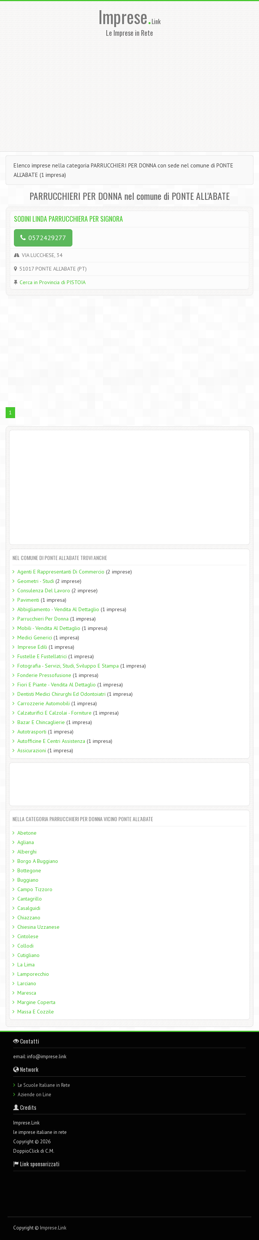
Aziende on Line (34, 1094)
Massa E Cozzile (35, 1011)
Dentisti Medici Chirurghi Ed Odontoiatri (61, 694)
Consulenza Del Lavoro (43, 590)
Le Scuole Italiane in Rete (44, 1085)
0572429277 (43, 237)
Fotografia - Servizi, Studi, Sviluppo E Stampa (68, 665)
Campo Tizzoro (34, 889)
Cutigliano (28, 955)
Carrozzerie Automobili (43, 703)
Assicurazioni (31, 750)
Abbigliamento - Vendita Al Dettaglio (58, 609)
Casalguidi (28, 908)
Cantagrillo (29, 898)
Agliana (25, 842)
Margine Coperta (36, 1002)
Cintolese (27, 936)
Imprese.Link (53, 1228)
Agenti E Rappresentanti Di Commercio (60, 571)
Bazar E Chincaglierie (41, 722)
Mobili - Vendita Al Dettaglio (48, 628)
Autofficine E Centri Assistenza (51, 741)
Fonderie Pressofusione (44, 675)
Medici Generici (34, 637)
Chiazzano (28, 917)
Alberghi (27, 851)
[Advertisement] (132, 92)
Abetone (27, 832)
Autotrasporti (31, 731)
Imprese (125, 16)
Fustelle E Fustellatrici (42, 656)
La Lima (26, 964)
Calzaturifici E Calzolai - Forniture (54, 712)
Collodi (25, 945)
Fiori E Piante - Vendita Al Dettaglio (56, 684)
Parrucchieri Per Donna (43, 618)
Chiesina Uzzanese (38, 927)
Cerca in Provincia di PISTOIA (53, 282)
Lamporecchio (33, 974)
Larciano (26, 983)
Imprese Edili (32, 647)
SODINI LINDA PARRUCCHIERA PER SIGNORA (68, 219)
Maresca (26, 992)
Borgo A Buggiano (37, 861)
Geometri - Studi (35, 581)
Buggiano (27, 879)
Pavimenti (28, 599)
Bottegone (29, 870)
